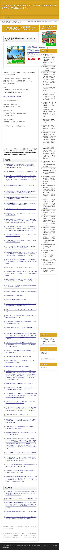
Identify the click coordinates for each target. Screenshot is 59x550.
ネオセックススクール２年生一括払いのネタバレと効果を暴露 (21, 452)
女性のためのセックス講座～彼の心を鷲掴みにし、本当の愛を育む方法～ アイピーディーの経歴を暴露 (49, 180)
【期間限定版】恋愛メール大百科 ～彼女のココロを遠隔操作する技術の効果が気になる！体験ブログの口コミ (49, 113)
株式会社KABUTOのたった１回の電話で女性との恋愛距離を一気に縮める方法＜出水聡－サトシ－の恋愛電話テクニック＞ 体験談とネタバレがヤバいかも (21, 165)
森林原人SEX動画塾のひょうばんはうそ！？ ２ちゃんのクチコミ (49, 88)
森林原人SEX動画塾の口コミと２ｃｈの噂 (16, 299)
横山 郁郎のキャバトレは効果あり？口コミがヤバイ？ (19, 267)
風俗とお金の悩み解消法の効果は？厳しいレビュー (18, 356)
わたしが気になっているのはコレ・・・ (14, 96)
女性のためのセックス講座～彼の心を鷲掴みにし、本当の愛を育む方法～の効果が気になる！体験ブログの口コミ (49, 96)
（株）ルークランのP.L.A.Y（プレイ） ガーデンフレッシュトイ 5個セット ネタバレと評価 (29, 535)
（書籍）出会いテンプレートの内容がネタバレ (17, 414)
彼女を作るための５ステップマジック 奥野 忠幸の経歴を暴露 (21, 171)
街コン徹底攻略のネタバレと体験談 (14, 295)
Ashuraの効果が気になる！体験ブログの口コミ (17, 366)
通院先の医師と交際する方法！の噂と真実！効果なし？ (19, 383)
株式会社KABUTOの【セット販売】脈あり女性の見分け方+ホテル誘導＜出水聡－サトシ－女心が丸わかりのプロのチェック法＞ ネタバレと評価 (21, 344)
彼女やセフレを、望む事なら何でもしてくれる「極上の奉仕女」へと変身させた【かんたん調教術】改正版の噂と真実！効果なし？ (21, 261)
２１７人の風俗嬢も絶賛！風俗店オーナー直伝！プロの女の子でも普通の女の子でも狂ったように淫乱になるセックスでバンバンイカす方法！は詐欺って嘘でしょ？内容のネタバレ (21, 228)
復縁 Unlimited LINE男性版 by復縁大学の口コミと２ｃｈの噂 (21, 291)
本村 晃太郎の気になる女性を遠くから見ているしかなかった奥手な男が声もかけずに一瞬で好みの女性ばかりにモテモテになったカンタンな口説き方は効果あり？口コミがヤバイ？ (21, 254)
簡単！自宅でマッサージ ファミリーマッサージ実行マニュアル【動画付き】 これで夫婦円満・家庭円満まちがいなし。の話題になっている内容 (21, 421)
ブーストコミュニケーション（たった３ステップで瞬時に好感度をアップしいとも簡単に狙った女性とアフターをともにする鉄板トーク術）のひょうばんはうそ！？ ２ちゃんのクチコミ (21, 409)
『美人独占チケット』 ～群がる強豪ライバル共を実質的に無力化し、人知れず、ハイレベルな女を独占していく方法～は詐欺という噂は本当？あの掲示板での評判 (21, 395)
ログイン (45, 367)
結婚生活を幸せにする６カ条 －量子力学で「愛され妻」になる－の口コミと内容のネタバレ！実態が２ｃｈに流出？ (49, 231)
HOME (9, 17)
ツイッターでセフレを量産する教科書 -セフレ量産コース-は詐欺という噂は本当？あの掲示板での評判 (49, 263)
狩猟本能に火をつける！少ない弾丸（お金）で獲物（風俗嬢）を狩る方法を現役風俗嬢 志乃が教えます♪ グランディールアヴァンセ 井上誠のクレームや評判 (21, 458)
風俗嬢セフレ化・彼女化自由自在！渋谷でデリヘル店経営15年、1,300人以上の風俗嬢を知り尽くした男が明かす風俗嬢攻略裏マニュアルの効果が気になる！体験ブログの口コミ (21, 221)
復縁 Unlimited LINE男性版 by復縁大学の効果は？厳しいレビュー (49, 270)
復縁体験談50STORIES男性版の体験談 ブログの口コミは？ (21, 209)
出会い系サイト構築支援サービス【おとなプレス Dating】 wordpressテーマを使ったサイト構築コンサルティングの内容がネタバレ (21, 273)
